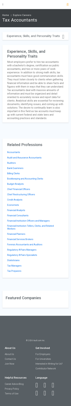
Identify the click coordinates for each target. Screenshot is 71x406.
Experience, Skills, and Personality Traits (35, 36)
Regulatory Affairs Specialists (22, 255)
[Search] (68, 4)
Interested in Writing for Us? (49, 363)
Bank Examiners (15, 168)
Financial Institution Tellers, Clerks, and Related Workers (30, 227)
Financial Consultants (17, 215)
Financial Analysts (16, 210)
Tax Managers (14, 265)
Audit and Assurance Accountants (24, 157)
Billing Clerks (13, 173)
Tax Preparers (14, 271)
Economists (13, 205)
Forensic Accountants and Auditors (24, 244)
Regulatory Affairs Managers (21, 250)
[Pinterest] (47, 393)
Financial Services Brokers (20, 239)
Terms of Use (11, 393)
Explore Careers (22, 15)
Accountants (13, 152)
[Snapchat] (55, 393)
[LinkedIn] (47, 385)
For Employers (43, 354)
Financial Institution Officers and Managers (28, 220)
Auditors (11, 163)
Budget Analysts (15, 184)
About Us (9, 354)
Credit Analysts (14, 199)
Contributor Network (46, 368)
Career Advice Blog (14, 384)
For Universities (43, 359)
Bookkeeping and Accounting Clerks (25, 178)
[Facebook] (38, 385)
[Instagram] (38, 393)
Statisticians (13, 260)
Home (5, 15)
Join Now (9, 363)
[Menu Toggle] (2, 4)
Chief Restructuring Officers (21, 194)
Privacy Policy (12, 389)
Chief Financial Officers (18, 189)
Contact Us (10, 359)
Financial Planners (16, 234)
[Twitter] (55, 385)
